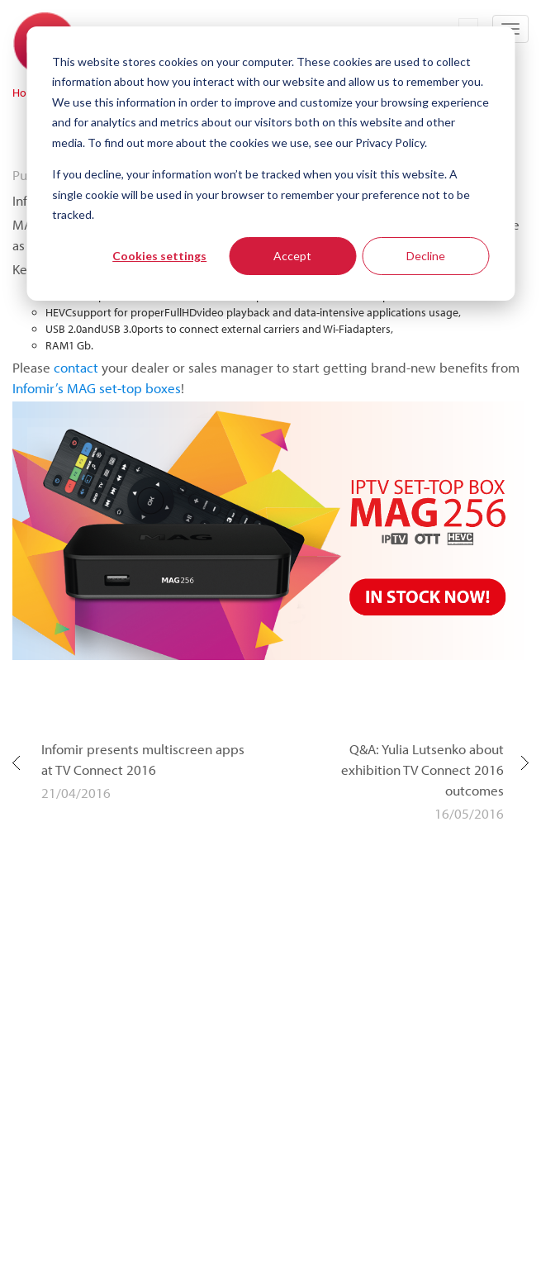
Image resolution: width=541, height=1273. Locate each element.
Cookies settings (159, 256)
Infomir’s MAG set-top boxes (96, 388)
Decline (425, 256)
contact (76, 367)
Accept (292, 256)
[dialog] (270, 163)
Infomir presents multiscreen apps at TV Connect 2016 (142, 759)
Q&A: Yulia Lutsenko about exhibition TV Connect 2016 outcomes (422, 769)
